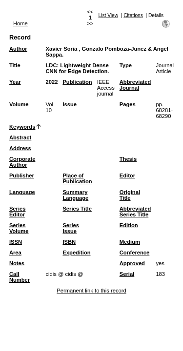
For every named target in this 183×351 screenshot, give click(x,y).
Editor (127, 175)
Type (126, 65)
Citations (133, 15)
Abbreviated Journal (135, 85)
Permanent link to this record (91, 290)
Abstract (20, 137)
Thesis (128, 159)
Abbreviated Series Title (135, 211)
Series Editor (17, 211)
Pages (128, 104)
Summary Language (75, 195)
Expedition (76, 252)
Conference (135, 252)
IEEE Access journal (106, 88)
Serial (127, 274)
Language (22, 192)
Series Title (77, 209)
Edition (129, 225)
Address (20, 148)
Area (15, 252)
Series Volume (19, 228)
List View (109, 15)
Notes (16, 263)
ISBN (69, 242)
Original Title (130, 195)
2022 (51, 82)
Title (14, 65)
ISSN (15, 242)
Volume (19, 104)
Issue (69, 104)
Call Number (19, 277)
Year (15, 82)
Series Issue (70, 228)
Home (20, 23)
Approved (132, 263)
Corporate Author (22, 162)
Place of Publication (77, 178)
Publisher (21, 175)
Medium (130, 242)
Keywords (22, 127)
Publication (77, 82)
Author (18, 49)
